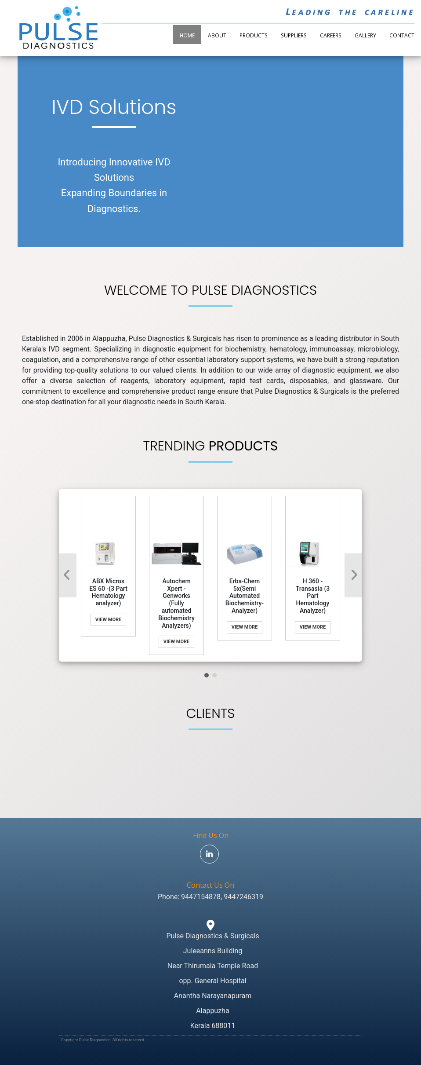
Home (187, 35)
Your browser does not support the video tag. (306, 113)
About (217, 35)
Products (254, 35)
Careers (330, 35)
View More (108, 619)
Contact (401, 35)
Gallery (365, 35)
